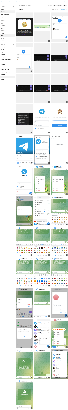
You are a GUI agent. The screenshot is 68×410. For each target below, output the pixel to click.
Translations (4, 2)
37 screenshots (63, 9)
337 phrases (55, 9)
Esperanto (11, 2)
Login (65, 2)
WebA (17, 2)
